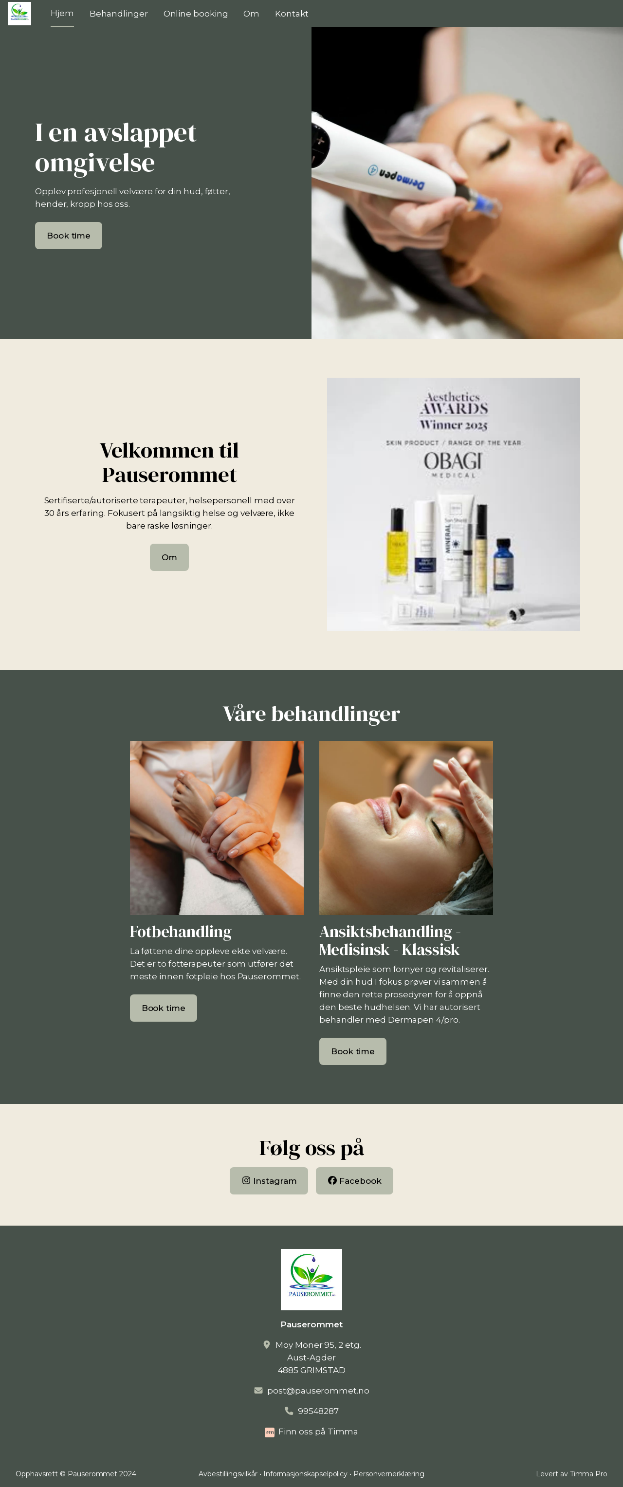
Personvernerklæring (388, 1473)
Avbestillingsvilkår (228, 1473)
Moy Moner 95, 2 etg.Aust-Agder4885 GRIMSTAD (318, 1357)
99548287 (318, 1411)
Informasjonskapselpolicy (305, 1473)
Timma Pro (588, 1473)
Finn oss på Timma (318, 1431)
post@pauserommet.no (318, 1390)
